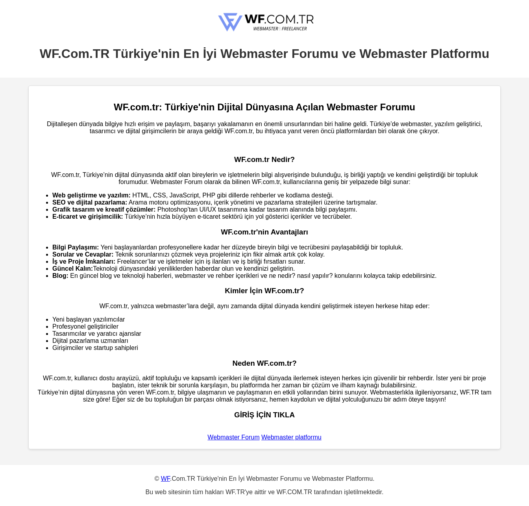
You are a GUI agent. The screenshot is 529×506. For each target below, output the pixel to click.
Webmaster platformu (291, 437)
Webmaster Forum (233, 437)
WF (165, 478)
